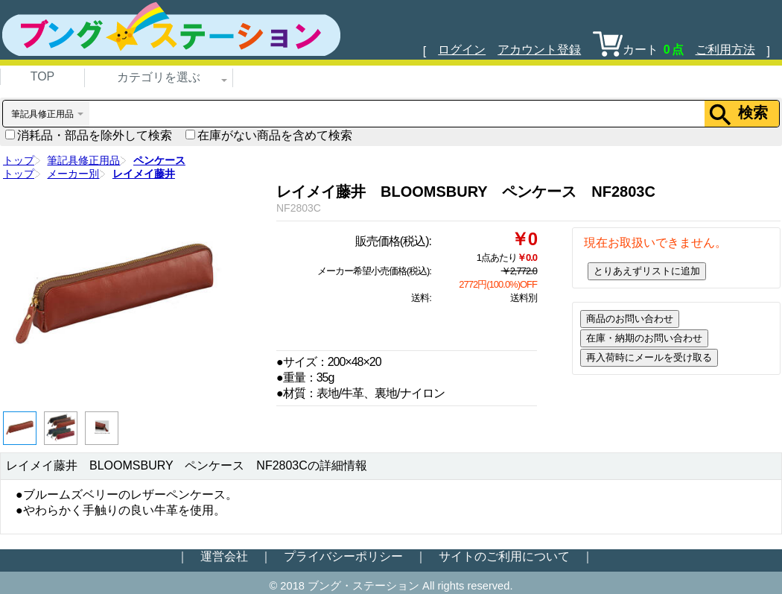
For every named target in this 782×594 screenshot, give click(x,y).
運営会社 (224, 556)
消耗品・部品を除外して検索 (88, 135)
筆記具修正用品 (83, 160)
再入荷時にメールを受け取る (649, 357)
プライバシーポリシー (343, 556)
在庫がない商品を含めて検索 (268, 135)
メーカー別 (73, 174)
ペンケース (159, 160)
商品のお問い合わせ (629, 318)
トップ (18, 160)
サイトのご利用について (504, 556)
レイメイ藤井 (143, 174)
